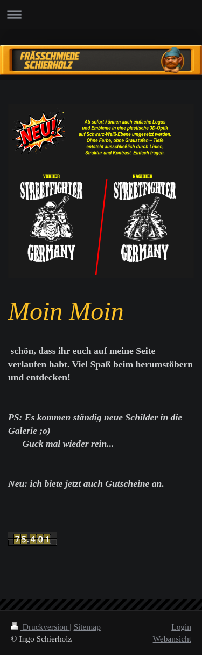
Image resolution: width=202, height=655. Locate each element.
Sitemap (86, 626)
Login (181, 626)
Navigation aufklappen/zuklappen (101, 14)
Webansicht (172, 638)
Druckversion (40, 626)
